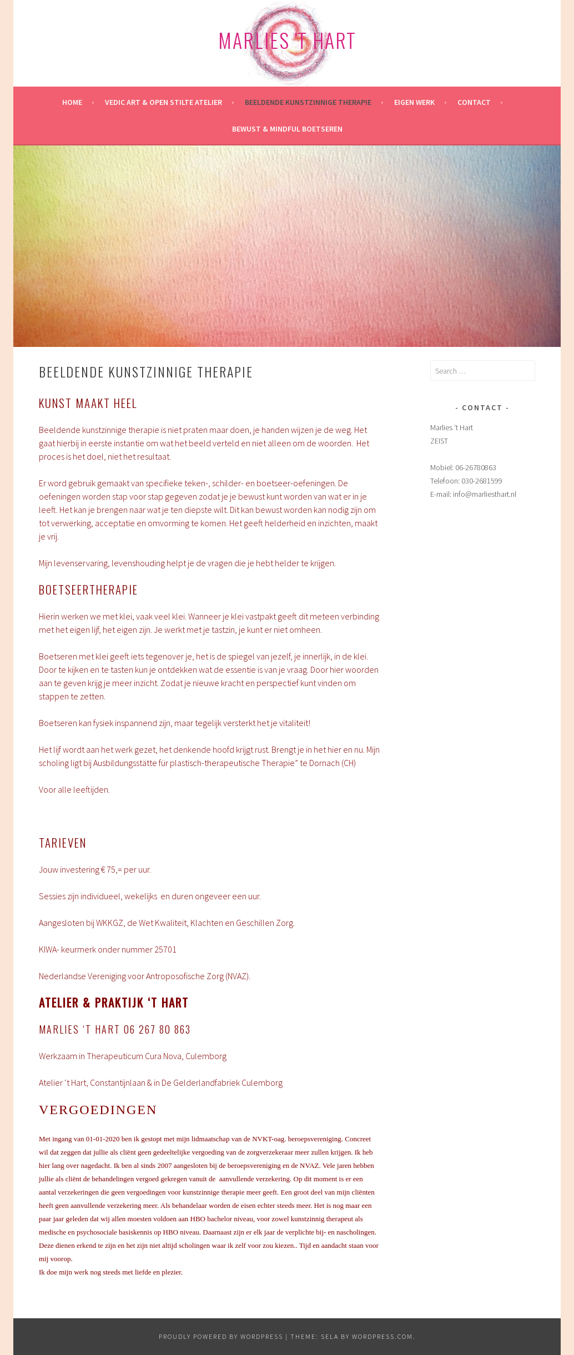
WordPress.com (382, 1336)
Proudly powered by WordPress (221, 1336)
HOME (72, 102)
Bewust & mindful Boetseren (287, 129)
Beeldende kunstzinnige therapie (308, 102)
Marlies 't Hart (287, 39)
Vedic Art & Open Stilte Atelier (163, 102)
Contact (474, 102)
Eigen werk (414, 102)
